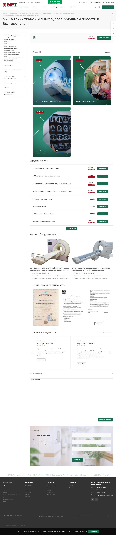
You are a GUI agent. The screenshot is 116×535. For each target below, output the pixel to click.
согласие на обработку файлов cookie (71, 531)
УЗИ (4, 490)
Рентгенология (29, 485)
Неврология (28, 492)
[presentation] (33, 255)
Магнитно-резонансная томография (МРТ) (14, 36)
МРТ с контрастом (39, 206)
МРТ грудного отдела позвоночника (46, 176)
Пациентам (50, 482)
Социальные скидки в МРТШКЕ (88, 101)
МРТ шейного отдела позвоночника (46, 168)
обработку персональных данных (92, 454)
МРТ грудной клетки (10, 46)
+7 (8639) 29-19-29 (98, 2)
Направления (29, 482)
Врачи (48, 488)
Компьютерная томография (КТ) (14, 71)
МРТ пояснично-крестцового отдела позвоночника (52, 184)
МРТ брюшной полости (11, 48)
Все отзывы (107, 333)
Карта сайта (110, 515)
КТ (3, 488)
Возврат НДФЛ (51, 494)
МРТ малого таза (9, 50)
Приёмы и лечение (8, 497)
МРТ (4, 485)
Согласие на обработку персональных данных (50, 516)
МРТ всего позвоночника (42, 199)
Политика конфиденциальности (46, 515)
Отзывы (71, 485)
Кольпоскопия (8, 65)
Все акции (107, 52)
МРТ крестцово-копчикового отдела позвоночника (52, 191)
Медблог (49, 490)
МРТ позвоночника (9, 39)
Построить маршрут (105, 419)
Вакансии (71, 487)
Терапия (27, 494)
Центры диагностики (52, 485)
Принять (93, 531)
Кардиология (28, 490)
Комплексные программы (10, 499)
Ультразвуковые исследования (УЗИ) (14, 77)
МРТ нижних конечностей (12, 54)
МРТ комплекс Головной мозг (44, 214)
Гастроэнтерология (30, 487)
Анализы (14, 87)
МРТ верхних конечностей (12, 52)
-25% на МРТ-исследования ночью (48, 101)
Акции (4, 501)
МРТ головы (7, 42)
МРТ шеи (7, 44)
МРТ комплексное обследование (14, 57)
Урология (27, 496)
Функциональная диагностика (9, 93)
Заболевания (50, 492)
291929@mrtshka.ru (99, 492)
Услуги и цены (7, 482)
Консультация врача (10, 83)
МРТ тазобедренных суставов (44, 221)
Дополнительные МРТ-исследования (11, 59)
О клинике (72, 482)
